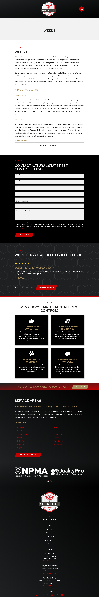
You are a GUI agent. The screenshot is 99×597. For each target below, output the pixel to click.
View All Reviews (46, 288)
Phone (18, 187)
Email (17, 193)
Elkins (56, 428)
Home (49, 530)
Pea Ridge (20, 438)
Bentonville (21, 445)
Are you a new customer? (23, 205)
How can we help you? (23, 211)
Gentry (56, 438)
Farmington (21, 428)
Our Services (49, 538)
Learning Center (49, 541)
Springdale (58, 445)
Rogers (20, 449)
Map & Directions (49, 562)
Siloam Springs (22, 435)
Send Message (24, 235)
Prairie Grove (58, 435)
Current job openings (28, 456)
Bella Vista (21, 442)
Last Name (19, 181)
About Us (49, 534)
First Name (19, 175)
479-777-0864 (49, 520)
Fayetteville (58, 442)
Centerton (58, 432)
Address (18, 199)
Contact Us (80, 388)
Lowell (19, 432)
